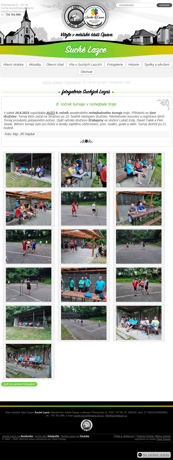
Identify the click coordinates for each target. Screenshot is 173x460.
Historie (133, 64)
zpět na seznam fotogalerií (19, 384)
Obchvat (86, 72)
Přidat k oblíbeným (124, 436)
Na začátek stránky (156, 455)
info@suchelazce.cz (13, 11)
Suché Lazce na (17, 436)
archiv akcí (47, 436)
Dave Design (164, 439)
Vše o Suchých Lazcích (85, 64)
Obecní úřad (55, 64)
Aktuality (35, 64)
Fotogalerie (115, 64)
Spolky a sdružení (157, 64)
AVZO (50, 113)
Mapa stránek (163, 436)
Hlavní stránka (13, 64)
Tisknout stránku (145, 436)
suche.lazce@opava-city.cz (17, 8)
